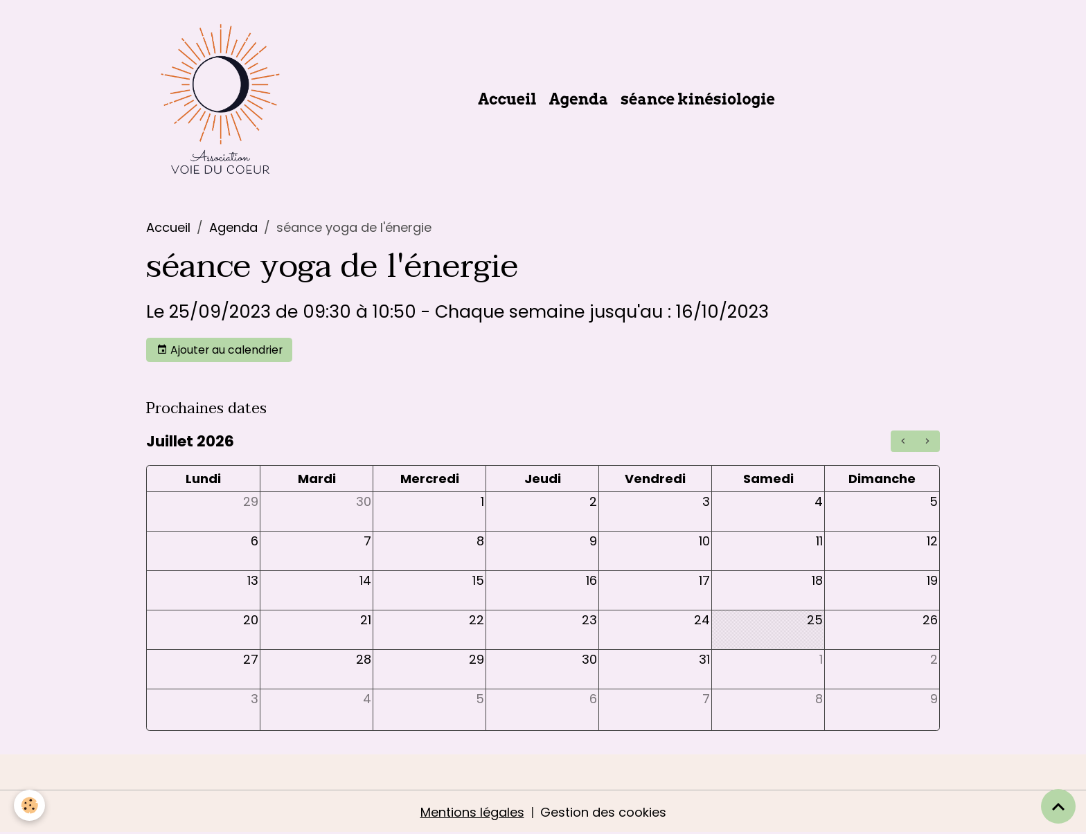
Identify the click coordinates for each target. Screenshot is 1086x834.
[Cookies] (29, 805)
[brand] (223, 98)
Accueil (507, 99)
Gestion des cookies (603, 812)
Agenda (579, 99)
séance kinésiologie (698, 99)
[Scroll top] (1058, 806)
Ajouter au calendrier (220, 350)
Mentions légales (472, 812)
